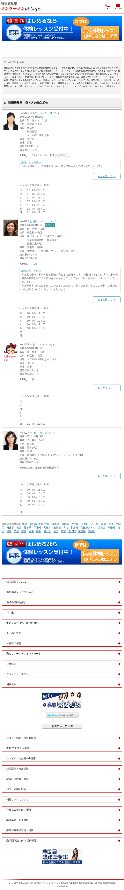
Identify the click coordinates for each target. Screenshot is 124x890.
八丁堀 (95, 523)
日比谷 (10, 527)
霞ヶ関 (27, 527)
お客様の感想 (13, 643)
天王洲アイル (88, 527)
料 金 (10, 612)
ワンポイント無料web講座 (21, 758)
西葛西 (101, 527)
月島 (9, 531)
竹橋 (16, 531)
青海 (65, 527)
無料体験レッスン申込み (20, 592)
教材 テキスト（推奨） (19, 748)
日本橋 (55, 523)
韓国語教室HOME (16, 581)
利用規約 (11, 684)
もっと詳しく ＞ (107, 176)
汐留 (103, 523)
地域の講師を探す (16, 602)
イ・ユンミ (46, 344)
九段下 (47, 527)
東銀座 (82, 531)
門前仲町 (44, 523)
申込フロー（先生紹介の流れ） (23, 622)
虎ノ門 (72, 531)
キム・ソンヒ (47, 221)
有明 (38, 531)
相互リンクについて (17, 799)
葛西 (18, 527)
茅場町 (37, 527)
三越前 (57, 527)
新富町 (74, 527)
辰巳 (55, 531)
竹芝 (63, 531)
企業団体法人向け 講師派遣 (21, 840)
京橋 (23, 531)
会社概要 (11, 663)
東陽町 (111, 527)
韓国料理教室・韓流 (17, 779)
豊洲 (110, 523)
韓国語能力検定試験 (17, 768)
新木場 (33, 523)
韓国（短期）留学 (16, 789)
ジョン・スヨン (48, 113)
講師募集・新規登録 (17, 820)
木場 (31, 531)
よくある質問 (13, 633)
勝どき (47, 531)
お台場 (65, 523)
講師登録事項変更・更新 (20, 830)
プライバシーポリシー (18, 674)
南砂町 (91, 531)
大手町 (75, 523)
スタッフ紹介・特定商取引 (21, 738)
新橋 (24, 523)
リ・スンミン (47, 432)
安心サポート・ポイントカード (23, 653)
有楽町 (85, 523)
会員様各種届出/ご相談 (19, 809)
